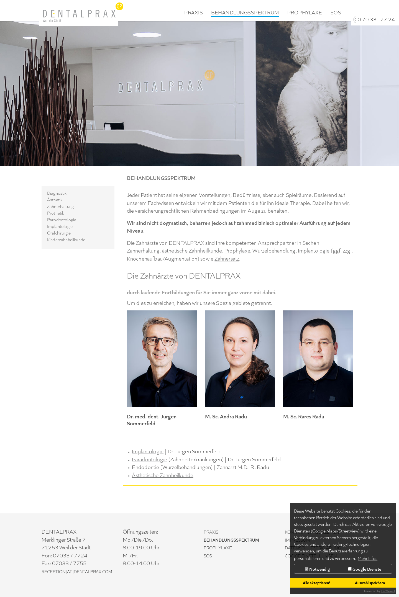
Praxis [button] (193, 12)
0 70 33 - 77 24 (376, 19)
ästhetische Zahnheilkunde (192, 250)
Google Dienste (364, 569)
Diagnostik (57, 193)
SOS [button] (336, 12)
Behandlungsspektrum (245, 12)
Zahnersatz (226, 258)
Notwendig (317, 569)
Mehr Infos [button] (367, 558)
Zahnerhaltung (60, 206)
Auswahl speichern (370, 582)
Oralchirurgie (59, 233)
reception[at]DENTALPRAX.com (77, 571)
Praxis (211, 532)
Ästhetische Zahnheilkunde (162, 474)
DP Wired (388, 590)
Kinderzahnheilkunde (66, 239)
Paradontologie (149, 459)
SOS (208, 555)
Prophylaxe (237, 250)
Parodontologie (61, 219)
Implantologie (60, 226)
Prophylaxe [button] (304, 12)
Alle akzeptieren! (316, 582)
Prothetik (55, 213)
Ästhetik (54, 199)
